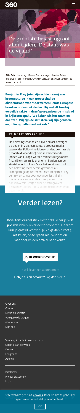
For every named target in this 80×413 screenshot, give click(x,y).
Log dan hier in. (56, 277)
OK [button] (40, 407)
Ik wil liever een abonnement (40, 270)
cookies (38, 395)
